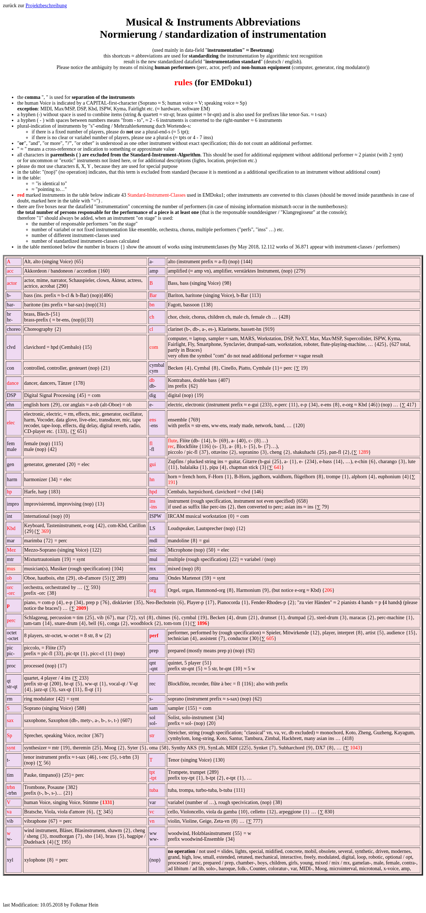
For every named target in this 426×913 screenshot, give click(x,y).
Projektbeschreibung (46, 5)
